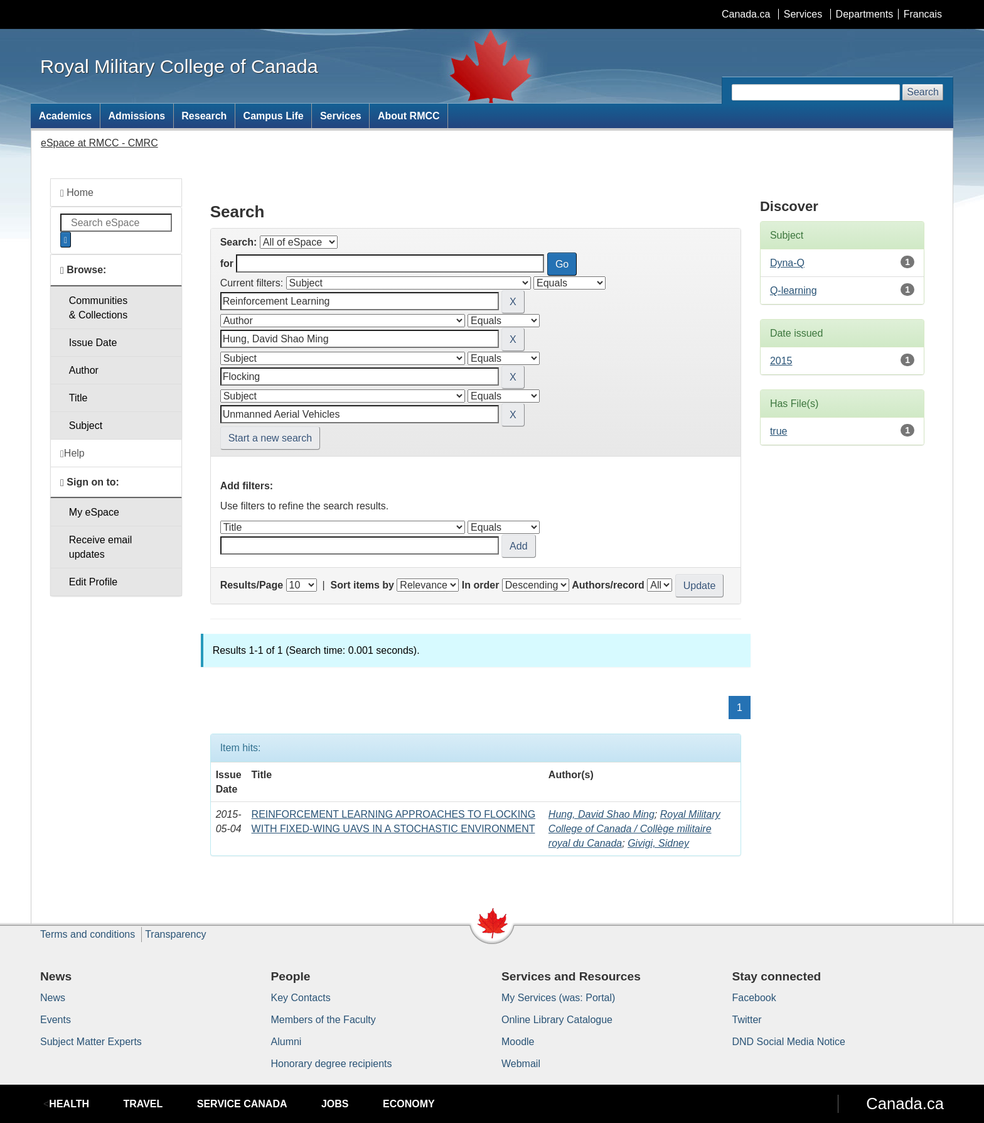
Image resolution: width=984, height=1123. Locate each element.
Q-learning (793, 290)
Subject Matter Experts (91, 1041)
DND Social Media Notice (789, 1041)
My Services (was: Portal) (558, 997)
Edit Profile (93, 582)
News (52, 997)
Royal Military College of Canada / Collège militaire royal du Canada (634, 829)
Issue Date (93, 342)
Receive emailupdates (100, 547)
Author (84, 370)
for (226, 263)
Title (78, 398)
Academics (65, 116)
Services (803, 14)
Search (923, 92)
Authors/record (608, 585)
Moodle (517, 1041)
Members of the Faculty (323, 1019)
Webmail (520, 1063)
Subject (85, 425)
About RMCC (409, 116)
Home (77, 192)
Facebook (754, 997)
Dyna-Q (787, 263)
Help (72, 453)
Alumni (286, 1041)
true (779, 431)
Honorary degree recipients (331, 1063)
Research (204, 116)
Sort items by (362, 585)
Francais (923, 14)
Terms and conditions (87, 934)
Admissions (136, 116)
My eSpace (94, 512)
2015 (781, 360)
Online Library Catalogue (556, 1019)
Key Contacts (301, 997)
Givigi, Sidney (658, 843)
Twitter (747, 1019)
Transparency (175, 934)
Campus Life (273, 116)
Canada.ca (746, 14)
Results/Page (251, 585)
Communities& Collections (98, 307)
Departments (865, 14)
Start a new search (270, 438)
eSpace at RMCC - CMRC (99, 143)
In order (481, 585)
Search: (238, 242)
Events (55, 1019)
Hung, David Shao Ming (601, 814)
